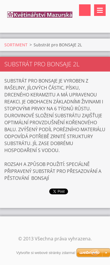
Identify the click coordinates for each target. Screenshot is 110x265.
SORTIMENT (16, 44)
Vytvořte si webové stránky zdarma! (46, 253)
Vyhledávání (85, 10)
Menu (100, 10)
